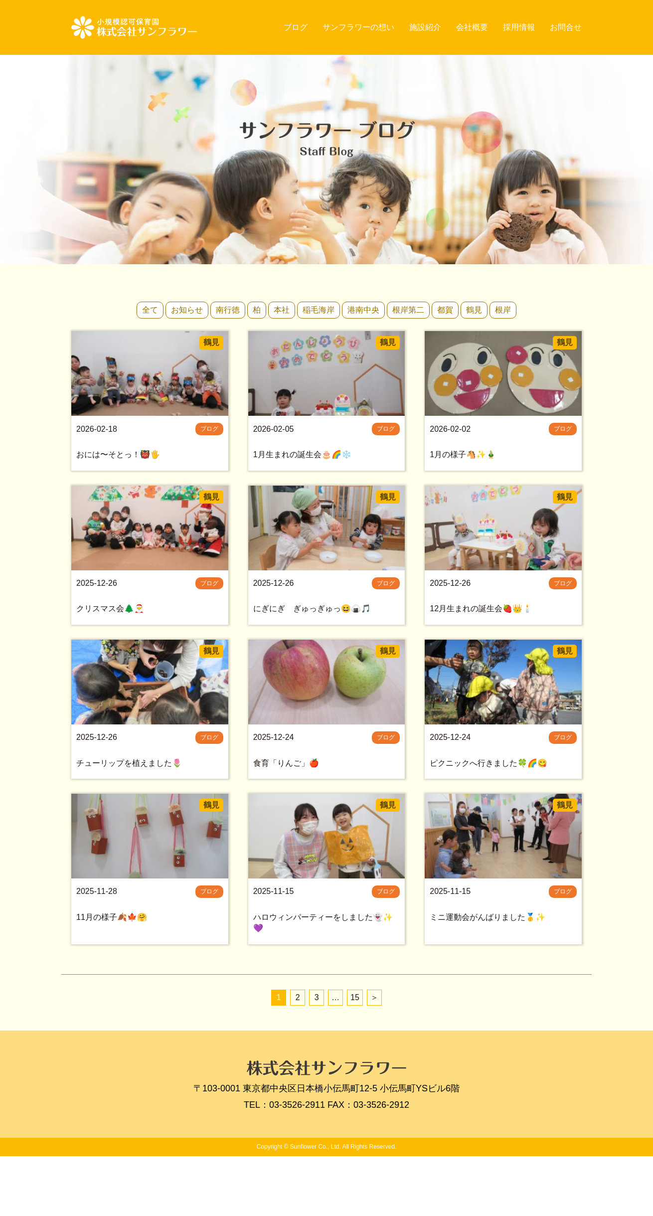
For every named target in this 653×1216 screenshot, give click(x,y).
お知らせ (187, 310)
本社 (282, 310)
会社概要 (472, 27)
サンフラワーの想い (358, 27)
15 (354, 1057)
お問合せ (566, 27)
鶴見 (474, 310)
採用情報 (519, 27)
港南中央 (363, 310)
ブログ (296, 27)
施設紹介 (425, 27)
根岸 (503, 310)
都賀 (445, 310)
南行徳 (228, 310)
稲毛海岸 (318, 310)
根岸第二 (408, 310)
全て (150, 310)
